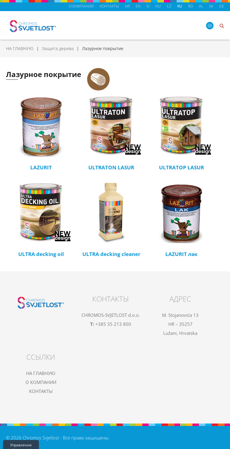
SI (147, 6)
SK (211, 6)
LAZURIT (41, 167)
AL (201, 6)
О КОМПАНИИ (81, 6)
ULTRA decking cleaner (111, 254)
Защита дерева (58, 48)
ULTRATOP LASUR (181, 167)
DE (221, 6)
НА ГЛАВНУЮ (20, 48)
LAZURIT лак (181, 254)
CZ (169, 6)
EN (138, 6)
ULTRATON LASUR (111, 167)
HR (127, 6)
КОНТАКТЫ (109, 6)
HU (158, 6)
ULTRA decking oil (41, 254)
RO (190, 6)
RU (179, 6)
